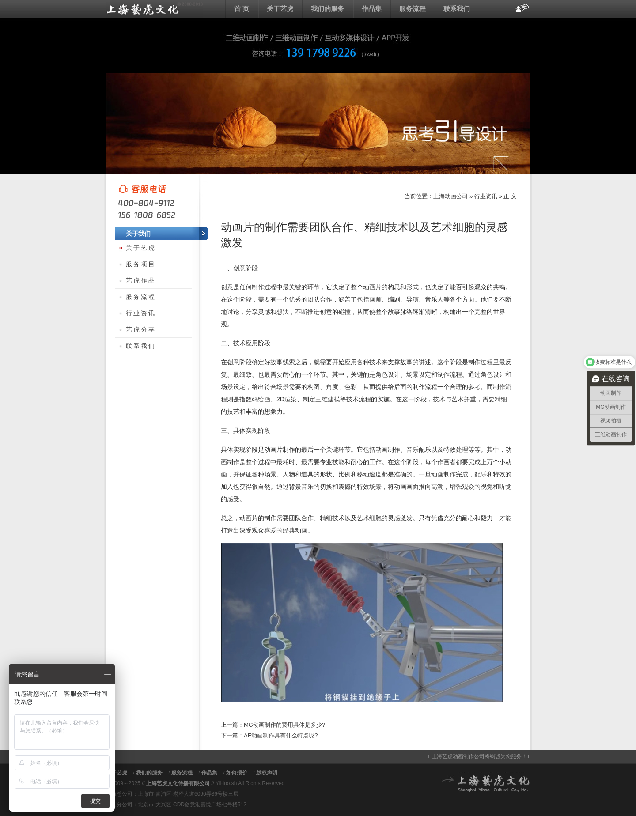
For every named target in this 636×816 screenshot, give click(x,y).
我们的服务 (327, 8)
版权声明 (266, 773)
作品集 (372, 8)
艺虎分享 (141, 329)
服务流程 (412, 8)
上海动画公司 (154, 9)
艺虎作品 (141, 280)
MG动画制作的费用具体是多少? (284, 725)
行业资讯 (485, 196)
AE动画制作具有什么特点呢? (281, 735)
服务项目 (141, 264)
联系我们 (456, 8)
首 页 (241, 8)
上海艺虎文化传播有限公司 (178, 783)
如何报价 (236, 773)
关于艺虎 (280, 8)
